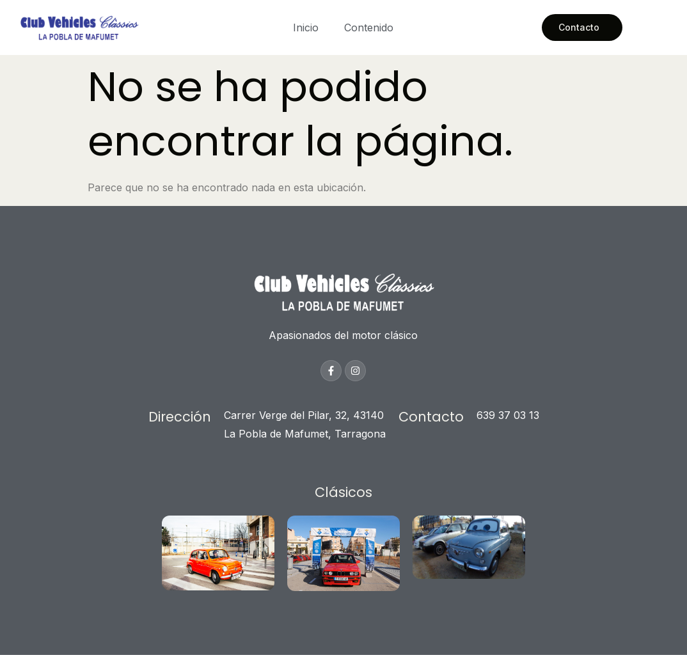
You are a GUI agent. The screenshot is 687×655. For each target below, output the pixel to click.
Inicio (306, 27)
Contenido (368, 27)
